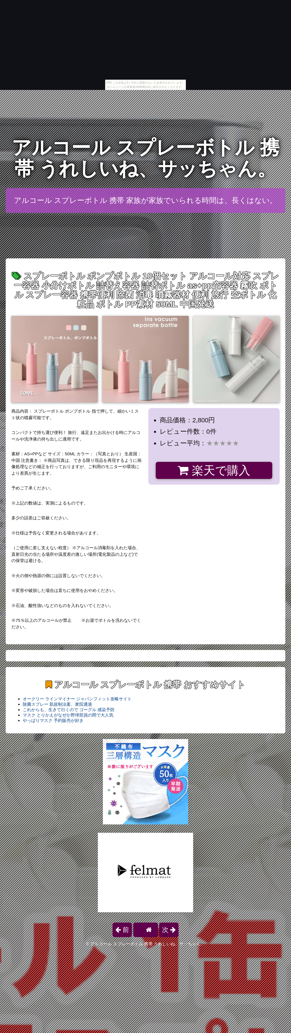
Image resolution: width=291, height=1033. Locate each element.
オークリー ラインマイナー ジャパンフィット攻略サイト (77, 698)
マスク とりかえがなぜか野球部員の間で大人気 (68, 715)
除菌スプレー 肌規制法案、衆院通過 (57, 704)
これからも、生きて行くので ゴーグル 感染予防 (69, 709)
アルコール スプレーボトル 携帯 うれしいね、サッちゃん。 (145, 158)
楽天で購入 (214, 470)
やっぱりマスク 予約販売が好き (53, 720)
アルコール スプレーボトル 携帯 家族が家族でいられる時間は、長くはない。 (145, 200)
